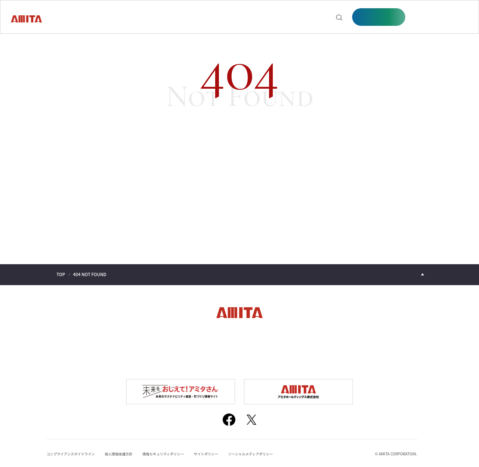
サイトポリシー (213, 451)
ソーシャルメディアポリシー (259, 451)
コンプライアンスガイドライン (71, 451)
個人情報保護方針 (122, 451)
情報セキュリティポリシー (168, 451)
